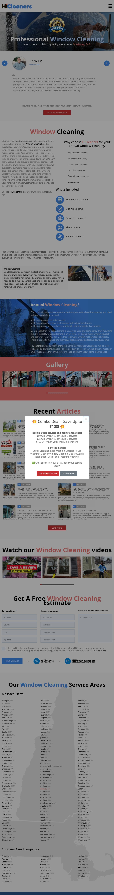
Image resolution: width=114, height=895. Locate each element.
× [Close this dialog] (86, 419)
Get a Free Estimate (48, 473)
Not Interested (68, 473)
